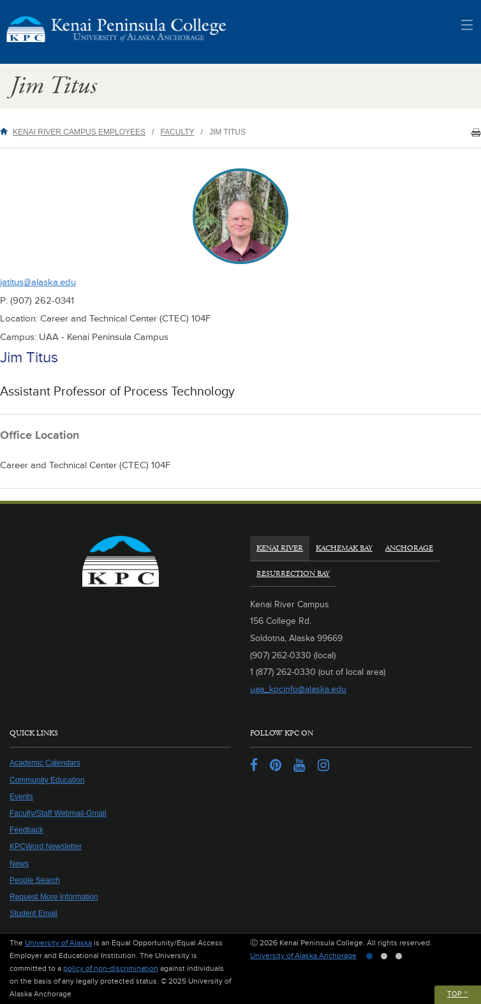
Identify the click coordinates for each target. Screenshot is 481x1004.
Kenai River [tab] (279, 548)
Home (6, 131)
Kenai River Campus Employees (79, 132)
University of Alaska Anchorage (303, 956)
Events (21, 796)
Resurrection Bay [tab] (293, 574)
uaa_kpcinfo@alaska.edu (298, 689)
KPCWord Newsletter (46, 846)
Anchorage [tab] (409, 548)
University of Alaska (58, 943)
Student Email (33, 913)
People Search (35, 880)
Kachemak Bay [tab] (344, 548)
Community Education (47, 780)
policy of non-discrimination (110, 968)
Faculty (177, 132)
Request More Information (54, 896)
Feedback (26, 829)
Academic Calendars (45, 762)
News (19, 863)
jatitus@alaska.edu (38, 282)
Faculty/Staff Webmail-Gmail (58, 813)
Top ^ (457, 994)
